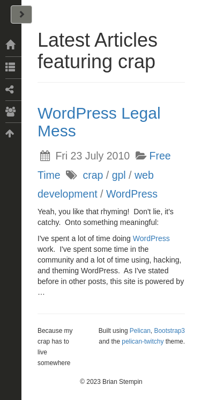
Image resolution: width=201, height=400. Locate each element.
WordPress (132, 194)
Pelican (140, 330)
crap (93, 175)
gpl (119, 175)
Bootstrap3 (169, 330)
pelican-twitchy (142, 341)
